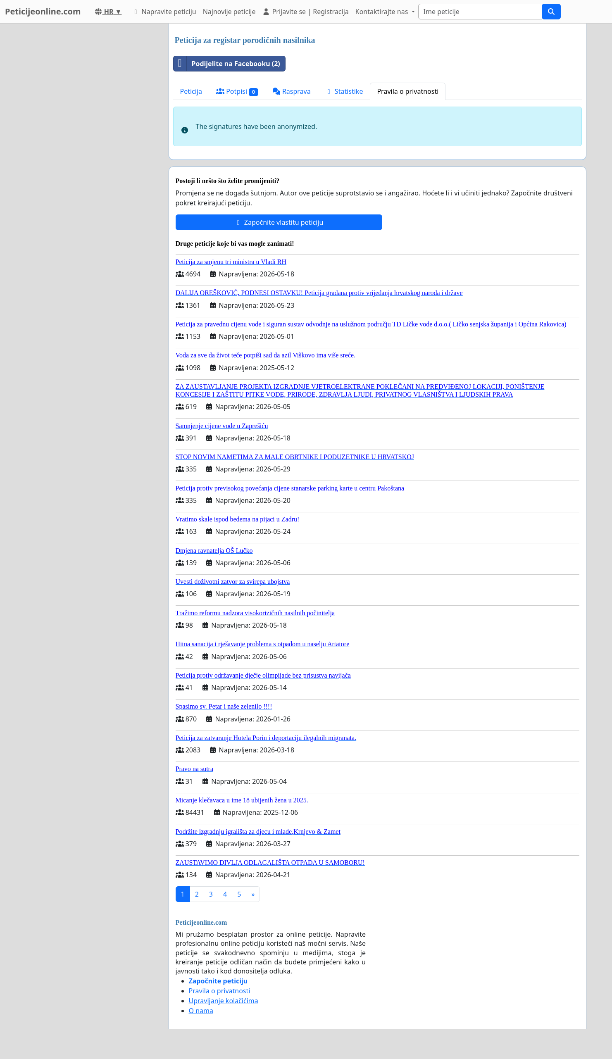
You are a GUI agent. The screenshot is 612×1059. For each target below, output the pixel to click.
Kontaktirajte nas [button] (382, 11)
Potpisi (237, 91)
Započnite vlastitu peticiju (279, 222)
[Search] (480, 11)
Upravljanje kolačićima (223, 1000)
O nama (201, 1010)
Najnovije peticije (229, 11)
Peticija (191, 91)
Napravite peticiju (163, 11)
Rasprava (291, 91)
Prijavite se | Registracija (305, 11)
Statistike (344, 91)
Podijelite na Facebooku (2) (227, 63)
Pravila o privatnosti (407, 91)
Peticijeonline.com (43, 11)
